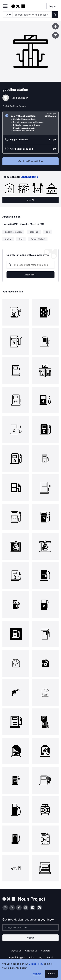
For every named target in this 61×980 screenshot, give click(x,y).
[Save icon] (55, 26)
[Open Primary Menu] (5, 6)
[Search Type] (7, 14)
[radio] (30, 123)
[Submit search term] (55, 14)
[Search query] (30, 265)
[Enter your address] (30, 927)
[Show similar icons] (55, 35)
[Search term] (32, 14)
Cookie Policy (36, 963)
